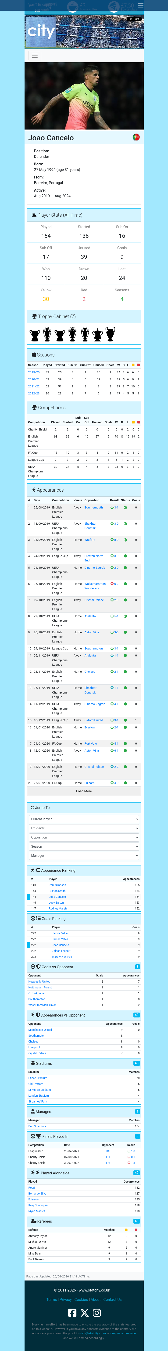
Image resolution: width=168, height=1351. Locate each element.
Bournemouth (93, 507)
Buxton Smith (57, 891)
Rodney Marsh (58, 908)
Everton (89, 727)
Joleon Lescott (61, 951)
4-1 (114, 704)
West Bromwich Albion (43, 1005)
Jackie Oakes (60, 933)
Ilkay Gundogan (38, 1205)
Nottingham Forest (40, 987)
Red (84, 290)
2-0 (114, 567)
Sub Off (46, 248)
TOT (108, 1151)
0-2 (114, 584)
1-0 (131, 1151)
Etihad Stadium (38, 1078)
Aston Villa (91, 632)
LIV (108, 1163)
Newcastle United (39, 981)
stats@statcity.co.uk (92, 1333)
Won (46, 269)
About (96, 1299)
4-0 (114, 783)
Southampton (93, 648)
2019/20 (33, 372)
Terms (51, 1299)
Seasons (122, 290)
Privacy (66, 1299)
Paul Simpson (57, 885)
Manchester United (40, 1030)
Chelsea (89, 671)
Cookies (81, 1299)
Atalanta (90, 616)
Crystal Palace (94, 600)
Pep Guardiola (37, 1126)
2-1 (114, 671)
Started (84, 227)
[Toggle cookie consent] (140, 5)
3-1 (114, 507)
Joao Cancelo (57, 896)
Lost (122, 269)
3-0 (114, 523)
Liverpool (34, 1047)
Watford (89, 540)
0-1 (131, 1157)
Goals (122, 248)
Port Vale (90, 743)
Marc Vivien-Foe (62, 956)
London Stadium (39, 1095)
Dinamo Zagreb (94, 567)
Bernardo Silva (37, 1193)
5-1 (114, 616)
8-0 (114, 540)
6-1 (114, 750)
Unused (84, 248)
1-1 (114, 655)
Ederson (34, 1199)
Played (46, 227)
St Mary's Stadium (40, 1089)
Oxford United (93, 720)
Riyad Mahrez (37, 1211)
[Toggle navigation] (34, 55)
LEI (108, 1157)
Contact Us (112, 1299)
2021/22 (33, 386)
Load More (84, 791)
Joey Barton (56, 902)
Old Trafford (36, 1084)
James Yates (60, 939)
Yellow (46, 290)
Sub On (122, 227)
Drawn (84, 269)
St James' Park (38, 1101)
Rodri (32, 1187)
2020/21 (33, 379)
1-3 (131, 1163)
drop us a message (123, 1333)
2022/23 (33, 393)
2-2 (114, 766)
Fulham (89, 783)
